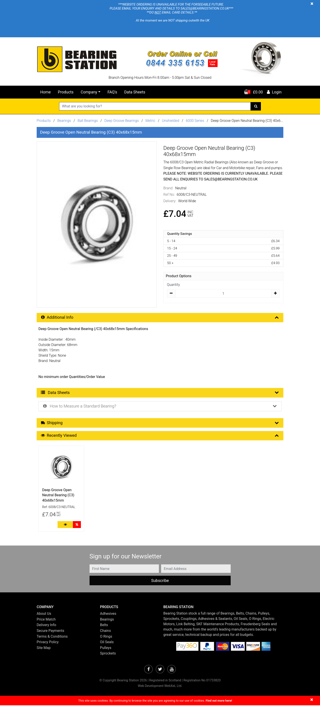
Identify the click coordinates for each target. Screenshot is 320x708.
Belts (104, 627)
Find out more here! (219, 703)
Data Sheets (134, 92)
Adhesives (108, 616)
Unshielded (171, 121)
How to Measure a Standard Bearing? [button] (160, 407)
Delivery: (169, 201)
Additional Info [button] (160, 317)
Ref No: (169, 194)
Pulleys (105, 650)
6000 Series (195, 121)
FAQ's (112, 92)
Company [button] (89, 92)
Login (274, 92)
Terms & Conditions (52, 639)
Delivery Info (46, 627)
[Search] (256, 106)
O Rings (106, 639)
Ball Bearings (88, 121)
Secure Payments (50, 633)
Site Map (44, 650)
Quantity (173, 285)
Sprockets (108, 656)
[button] (65, 609)
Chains (105, 633)
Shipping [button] (160, 424)
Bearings (64, 121)
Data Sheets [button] (160, 393)
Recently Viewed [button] (160, 438)
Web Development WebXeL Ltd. (160, 688)
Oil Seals (107, 645)
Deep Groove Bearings (121, 121)
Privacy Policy (48, 645)
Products (66, 92)
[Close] (312, 3)
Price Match (46, 622)
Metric (150, 121)
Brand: (168, 188)
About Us (44, 616)
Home (45, 92)
